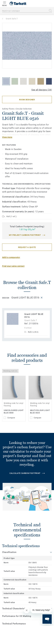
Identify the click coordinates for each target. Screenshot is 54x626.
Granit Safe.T (12, 19)
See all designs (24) (41, 89)
